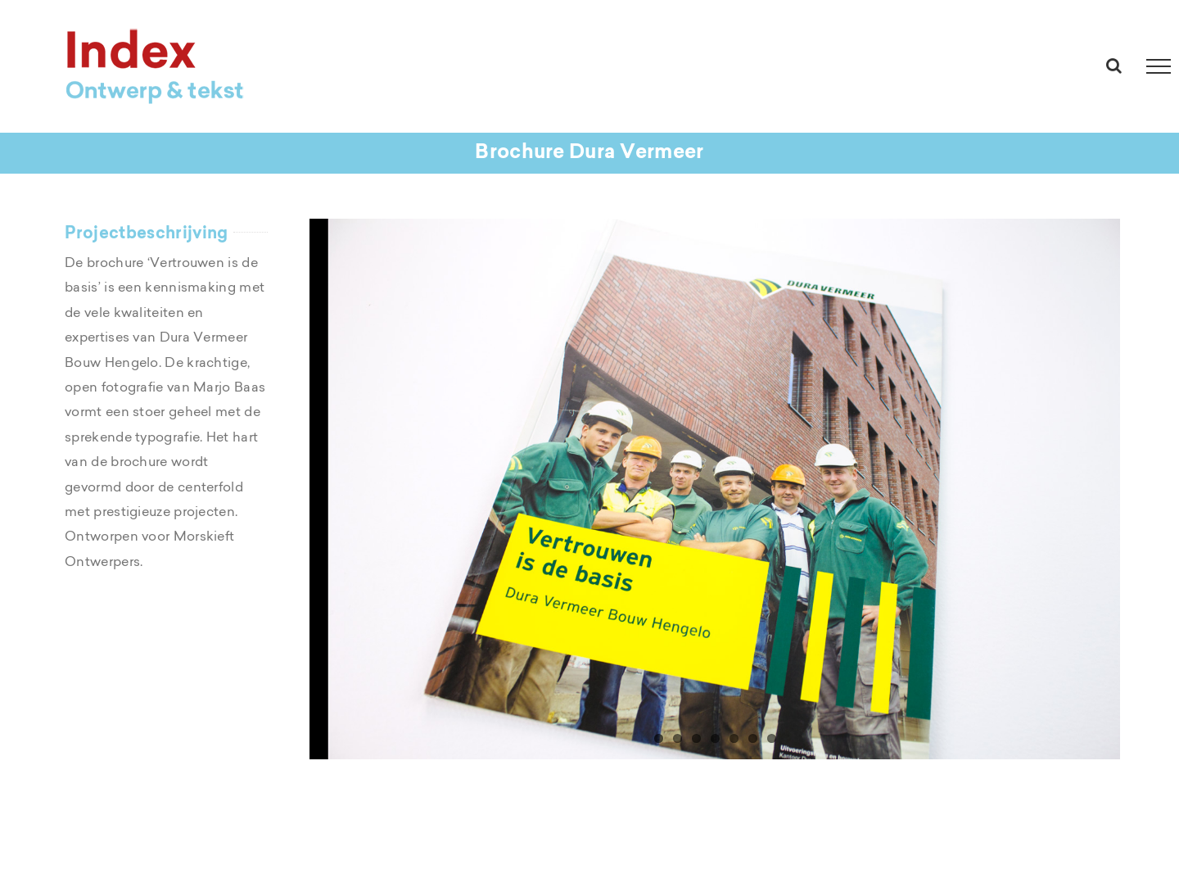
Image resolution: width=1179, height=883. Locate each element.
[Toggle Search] (1114, 65)
